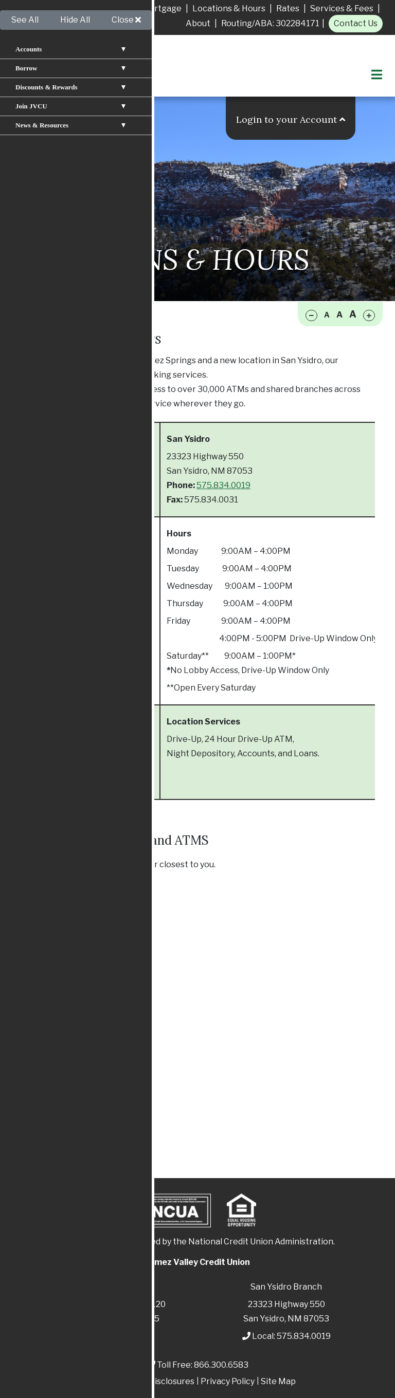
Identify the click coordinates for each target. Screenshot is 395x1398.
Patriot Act (121, 1381)
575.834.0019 (223, 485)
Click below (42, 864)
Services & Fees (341, 8)
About (198, 23)
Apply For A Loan (51, 8)
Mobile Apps (57, 1084)
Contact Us (356, 23)
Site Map (278, 1381)
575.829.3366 (84, 485)
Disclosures (171, 1381)
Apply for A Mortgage (139, 8)
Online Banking (63, 1066)
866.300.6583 (221, 1365)
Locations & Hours (228, 8)
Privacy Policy (228, 1381)
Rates (287, 8)
